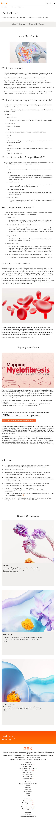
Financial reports (27, 805)
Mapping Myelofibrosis (36, 24)
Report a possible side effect (28, 816)
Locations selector (28, 766)
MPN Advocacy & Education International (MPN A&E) (21, 416)
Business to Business (28, 776)
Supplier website (27, 778)
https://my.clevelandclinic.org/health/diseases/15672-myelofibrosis (24, 485)
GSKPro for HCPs (27, 770)
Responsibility (28, 791)
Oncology (28, 737)
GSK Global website (27, 764)
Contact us (28, 814)
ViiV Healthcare (27, 772)
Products (28, 789)
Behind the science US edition (28, 783)
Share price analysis (27, 807)
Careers (28, 795)
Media (28, 793)
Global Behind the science (27, 768)
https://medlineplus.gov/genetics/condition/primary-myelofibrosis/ (24, 474)
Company (28, 785)
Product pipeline (27, 809)
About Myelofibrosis (18, 24)
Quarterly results (27, 803)
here (32, 338)
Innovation (28, 787)
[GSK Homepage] (4, 3)
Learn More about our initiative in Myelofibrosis (18, 420)
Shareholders (27, 801)
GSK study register (27, 774)
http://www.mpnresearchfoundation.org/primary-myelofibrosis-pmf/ (25, 466)
